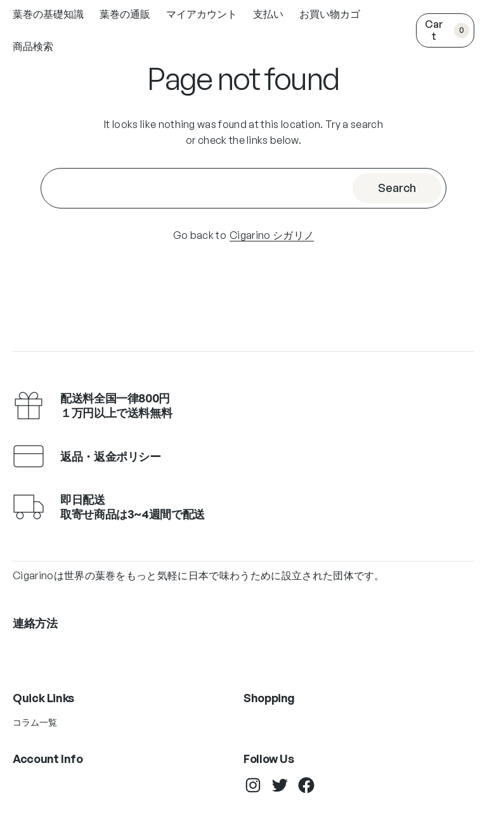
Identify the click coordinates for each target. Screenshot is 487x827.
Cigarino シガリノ (272, 235)
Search (397, 188)
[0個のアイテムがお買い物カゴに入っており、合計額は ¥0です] (445, 30)
